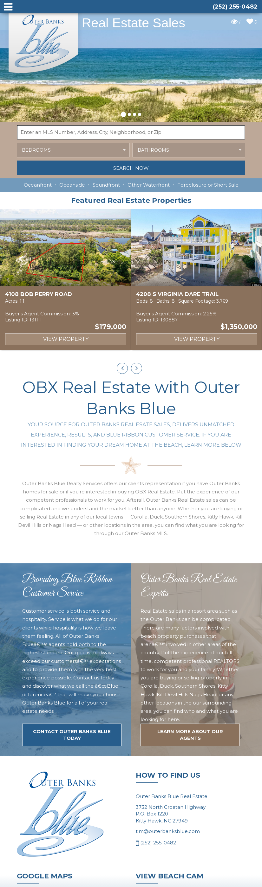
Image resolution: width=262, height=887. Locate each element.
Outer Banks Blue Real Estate (44, 41)
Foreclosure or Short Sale (208, 185)
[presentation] (122, 368)
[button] (123, 113)
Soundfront (106, 185)
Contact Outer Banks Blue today (72, 734)
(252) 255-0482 (156, 843)
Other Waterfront (149, 185)
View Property (65, 339)
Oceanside (72, 185)
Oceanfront (38, 185)
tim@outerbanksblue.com (168, 831)
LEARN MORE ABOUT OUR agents (190, 734)
